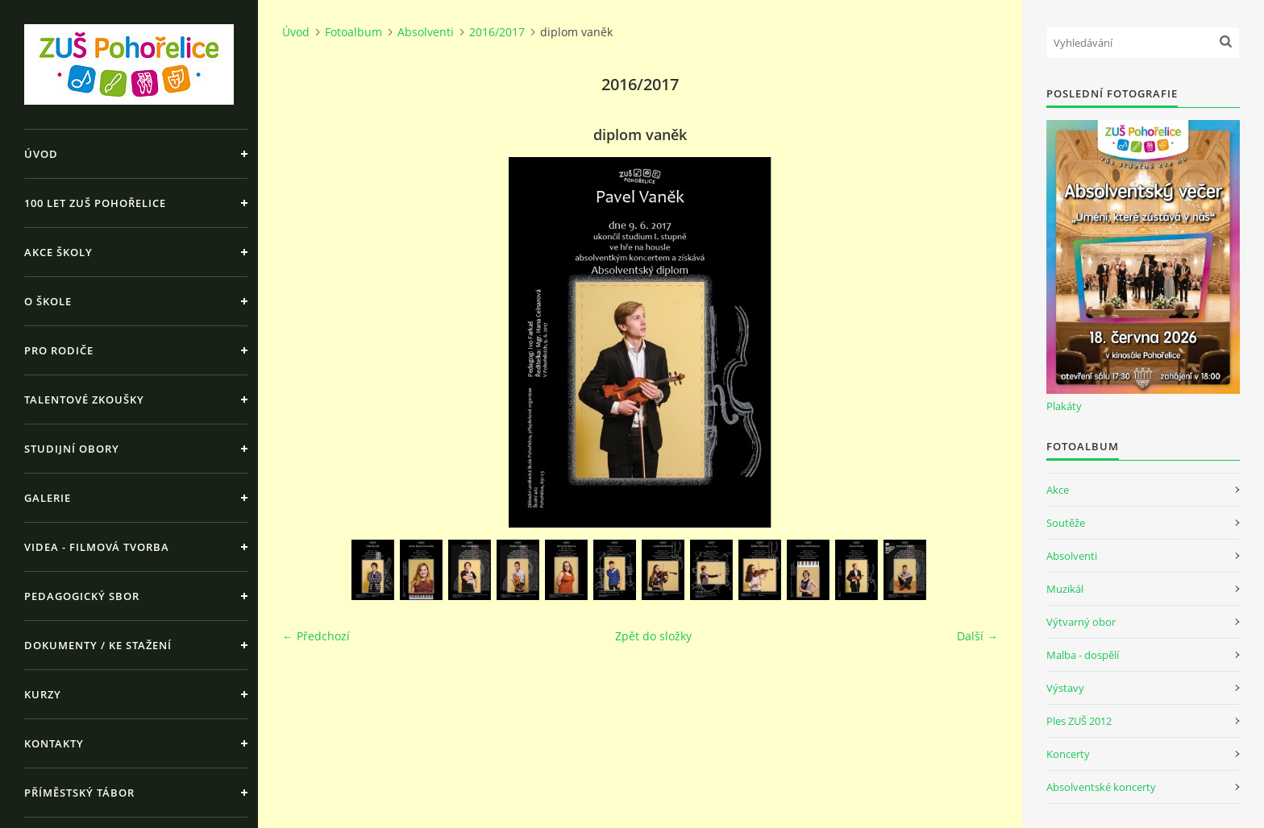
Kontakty (54, 743)
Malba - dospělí (1082, 655)
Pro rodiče (59, 350)
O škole (48, 301)
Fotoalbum (353, 31)
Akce (1057, 489)
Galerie (47, 498)
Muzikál (1064, 589)
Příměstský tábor (79, 792)
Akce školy (58, 252)
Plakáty (1064, 406)
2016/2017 (497, 31)
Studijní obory (71, 448)
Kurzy (42, 694)
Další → (977, 636)
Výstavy (1065, 688)
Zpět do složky (653, 636)
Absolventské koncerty (1101, 787)
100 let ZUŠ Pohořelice (95, 203)
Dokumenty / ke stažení (98, 645)
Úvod (41, 154)
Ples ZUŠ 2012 (1079, 721)
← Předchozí (316, 636)
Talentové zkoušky (84, 399)
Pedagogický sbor (81, 596)
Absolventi (425, 31)
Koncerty (1068, 754)
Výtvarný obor (1081, 622)
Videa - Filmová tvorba (96, 547)
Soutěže (1065, 522)
